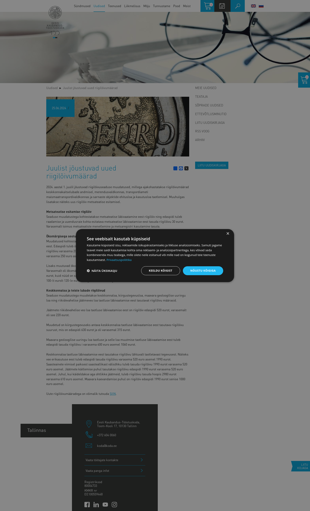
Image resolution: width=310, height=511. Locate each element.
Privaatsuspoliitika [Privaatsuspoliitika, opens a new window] (119, 260)
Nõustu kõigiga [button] (203, 270)
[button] (102, 270)
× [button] (227, 233)
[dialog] (155, 255)
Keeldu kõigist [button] (160, 270)
